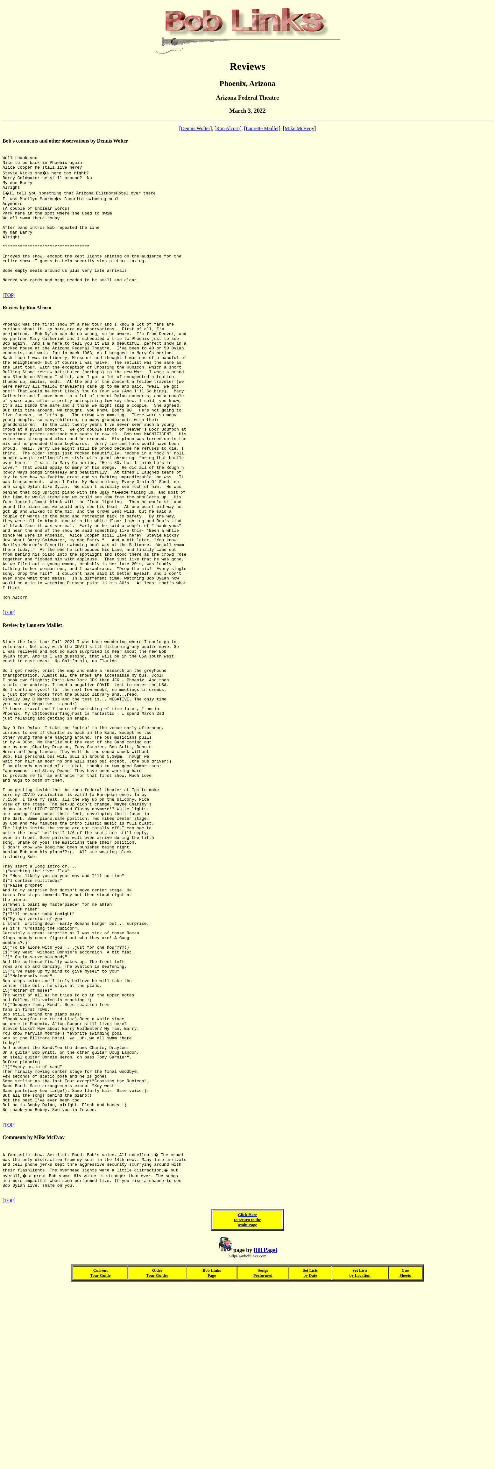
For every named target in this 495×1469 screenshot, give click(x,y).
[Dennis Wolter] (195, 128)
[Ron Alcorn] (228, 128)
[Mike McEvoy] (299, 128)
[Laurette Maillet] (262, 128)
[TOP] (9, 319)
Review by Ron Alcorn (27, 331)
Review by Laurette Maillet (32, 705)
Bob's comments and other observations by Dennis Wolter (65, 141)
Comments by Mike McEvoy (34, 1314)
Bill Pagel (265, 1432)
